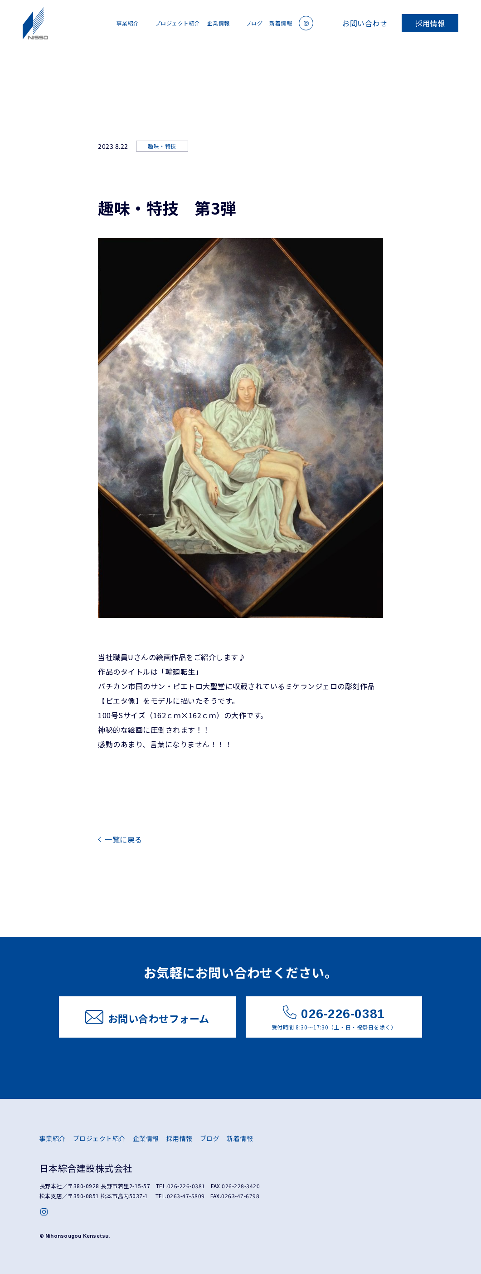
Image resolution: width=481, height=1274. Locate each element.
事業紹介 (128, 23)
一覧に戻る (123, 839)
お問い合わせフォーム (147, 1017)
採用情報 (430, 23)
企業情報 (218, 23)
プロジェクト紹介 (177, 23)
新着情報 (280, 23)
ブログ (254, 23)
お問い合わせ (364, 23)
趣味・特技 (162, 146)
